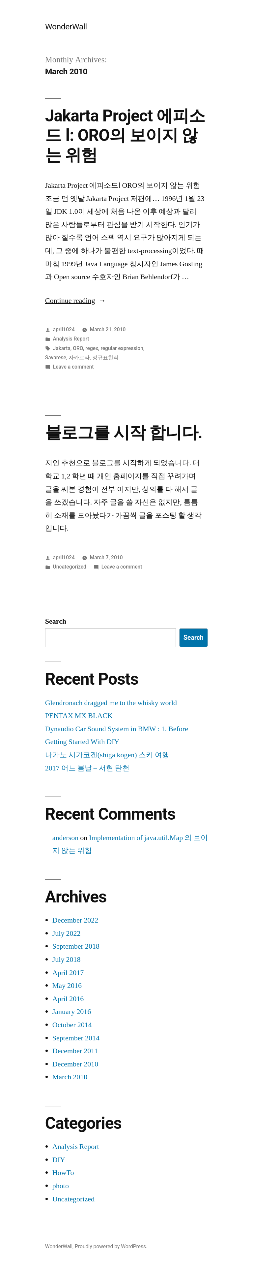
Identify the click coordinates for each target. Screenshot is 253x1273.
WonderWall (66, 26)
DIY (58, 1159)
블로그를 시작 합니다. (123, 432)
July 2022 (66, 933)
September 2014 (75, 1038)
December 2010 (75, 1064)
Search (55, 621)
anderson (65, 837)
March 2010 (69, 1077)
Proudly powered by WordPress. (111, 1246)
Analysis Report (71, 339)
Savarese (55, 357)
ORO (78, 348)
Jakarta (61, 348)
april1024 (64, 329)
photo (60, 1186)
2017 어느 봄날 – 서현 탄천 (87, 768)
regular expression (121, 348)
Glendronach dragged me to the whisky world (111, 702)
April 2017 (68, 972)
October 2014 (72, 1024)
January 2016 (71, 1011)
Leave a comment (73, 367)
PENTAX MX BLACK (79, 715)
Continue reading (75, 300)
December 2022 (75, 920)
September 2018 (75, 946)
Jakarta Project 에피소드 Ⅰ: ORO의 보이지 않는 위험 (125, 135)
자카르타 (79, 357)
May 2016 (67, 985)
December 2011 (75, 1051)
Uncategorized (69, 567)
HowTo (63, 1172)
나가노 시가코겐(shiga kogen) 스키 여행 (107, 755)
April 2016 (68, 998)
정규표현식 (105, 357)
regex (91, 348)
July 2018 (66, 959)
